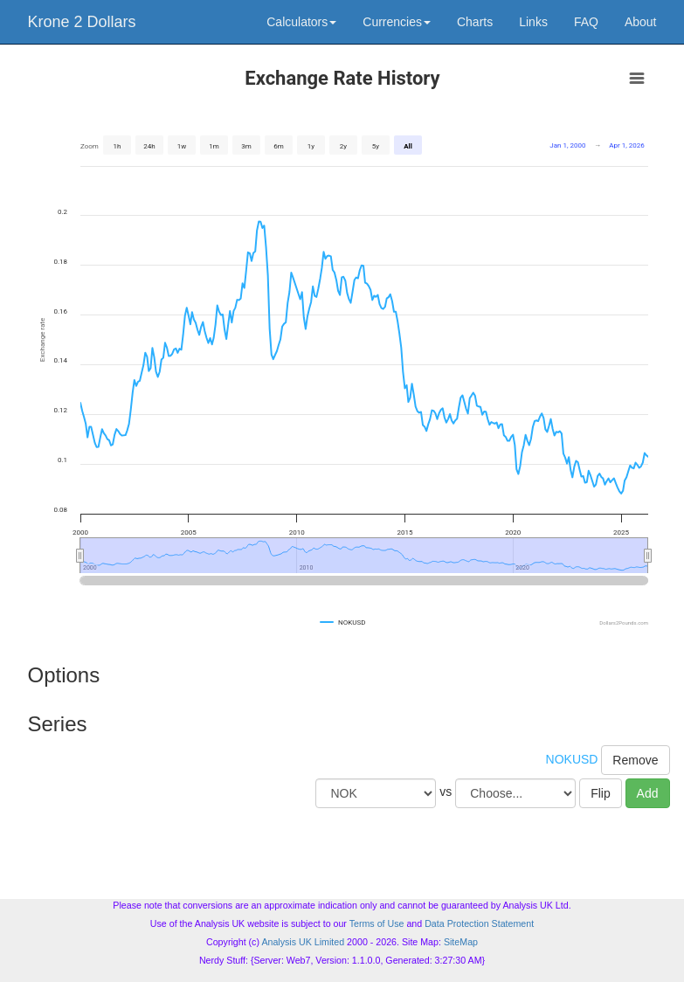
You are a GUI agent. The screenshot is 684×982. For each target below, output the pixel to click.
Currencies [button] (397, 22)
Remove (635, 760)
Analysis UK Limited (302, 942)
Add (648, 793)
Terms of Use (376, 923)
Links (533, 22)
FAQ (586, 22)
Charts (475, 22)
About (641, 22)
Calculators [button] (301, 22)
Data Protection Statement (479, 923)
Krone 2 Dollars (82, 22)
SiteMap (461, 942)
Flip (601, 793)
